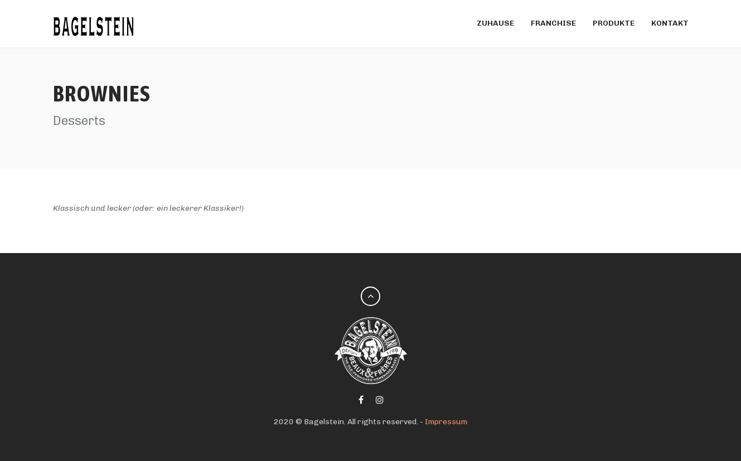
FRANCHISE (553, 23)
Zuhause (495, 23)
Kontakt (670, 23)
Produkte (614, 23)
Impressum (446, 421)
